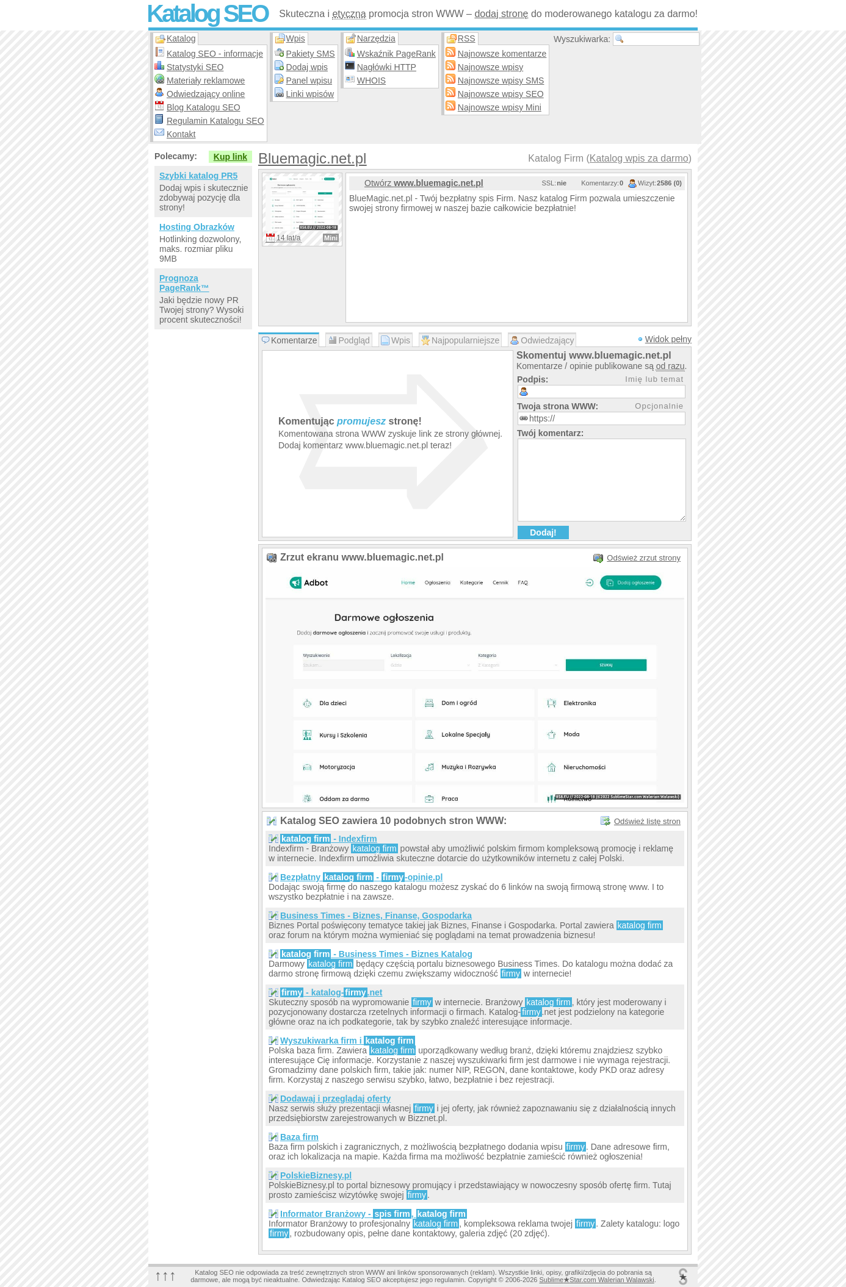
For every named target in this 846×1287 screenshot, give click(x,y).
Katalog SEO (206, 13)
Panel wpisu (309, 80)
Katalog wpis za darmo (639, 158)
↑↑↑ (165, 1275)
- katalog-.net (331, 992)
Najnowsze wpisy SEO (501, 94)
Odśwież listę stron (647, 821)
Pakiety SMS (310, 54)
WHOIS (371, 80)
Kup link (230, 157)
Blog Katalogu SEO (203, 107)
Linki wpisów (310, 94)
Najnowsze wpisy (490, 67)
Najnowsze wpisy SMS (501, 80)
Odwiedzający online (206, 94)
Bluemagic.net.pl (312, 158)
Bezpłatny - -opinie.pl (361, 877)
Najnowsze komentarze (502, 54)
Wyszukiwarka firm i (347, 1040)
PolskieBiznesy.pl (316, 1175)
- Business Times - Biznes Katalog (376, 954)
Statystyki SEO (195, 67)
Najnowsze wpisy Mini (499, 107)
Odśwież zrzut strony (644, 557)
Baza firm (299, 1137)
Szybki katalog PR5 (198, 176)
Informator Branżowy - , (373, 1214)
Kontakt (181, 134)
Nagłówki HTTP (386, 67)
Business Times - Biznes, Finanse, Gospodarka (376, 915)
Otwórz (423, 183)
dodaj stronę (501, 14)
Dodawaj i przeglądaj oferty (335, 1098)
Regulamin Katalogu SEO (215, 121)
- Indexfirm (328, 839)
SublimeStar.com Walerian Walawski (596, 1279)
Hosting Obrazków (196, 227)
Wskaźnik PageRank (396, 54)
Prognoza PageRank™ (184, 283)
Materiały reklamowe (206, 80)
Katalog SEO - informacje (215, 54)
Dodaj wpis (307, 67)
